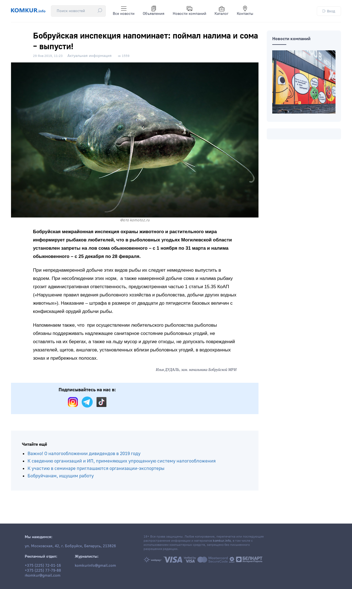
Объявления (153, 11)
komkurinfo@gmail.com (95, 565)
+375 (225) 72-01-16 (43, 565)
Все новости (123, 11)
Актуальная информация (89, 55)
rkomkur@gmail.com (43, 575)
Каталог (222, 11)
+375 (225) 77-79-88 (43, 570)
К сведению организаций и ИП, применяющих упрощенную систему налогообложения (122, 461)
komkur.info (222, 541)
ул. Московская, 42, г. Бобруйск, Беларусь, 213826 (70, 546)
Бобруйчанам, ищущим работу (61, 476)
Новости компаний (189, 11)
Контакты (245, 11)
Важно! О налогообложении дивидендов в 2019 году (84, 453)
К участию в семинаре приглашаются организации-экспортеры (96, 468)
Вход (329, 11)
